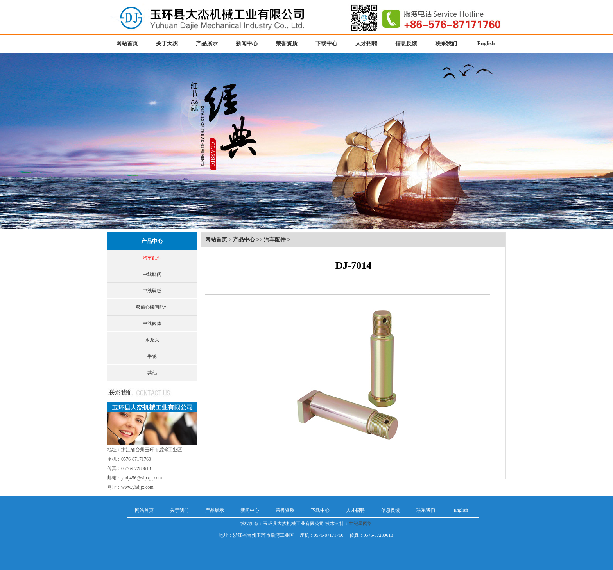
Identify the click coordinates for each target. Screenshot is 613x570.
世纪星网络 (360, 523)
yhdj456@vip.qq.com (141, 478)
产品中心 (152, 241)
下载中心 (326, 43)
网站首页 (127, 43)
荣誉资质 (287, 43)
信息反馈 (406, 43)
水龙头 (152, 340)
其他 (152, 372)
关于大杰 (167, 43)
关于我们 (179, 510)
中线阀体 (152, 323)
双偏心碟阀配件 (152, 307)
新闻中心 (247, 43)
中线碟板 (152, 290)
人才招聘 (366, 43)
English (486, 43)
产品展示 (207, 43)
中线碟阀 (152, 274)
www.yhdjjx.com (137, 487)
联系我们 (446, 43)
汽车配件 (152, 258)
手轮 (152, 356)
